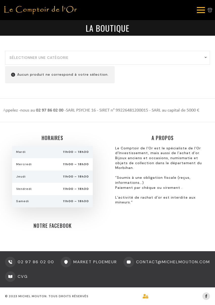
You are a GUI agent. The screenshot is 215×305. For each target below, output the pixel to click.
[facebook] (206, 296)
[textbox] (106, 57)
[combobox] (107, 58)
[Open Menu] (201, 10)
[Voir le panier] (209, 10)
